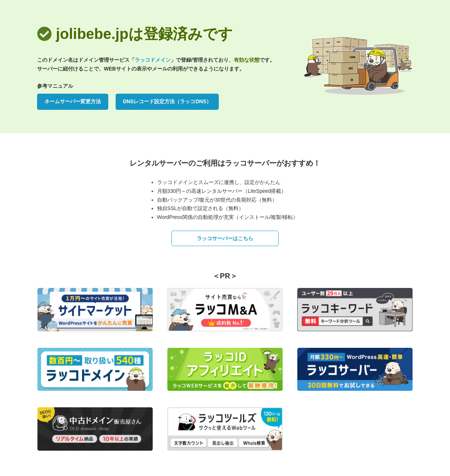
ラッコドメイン (153, 60)
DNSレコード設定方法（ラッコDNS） (167, 101)
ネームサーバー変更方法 (72, 101)
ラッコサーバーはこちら (225, 238)
